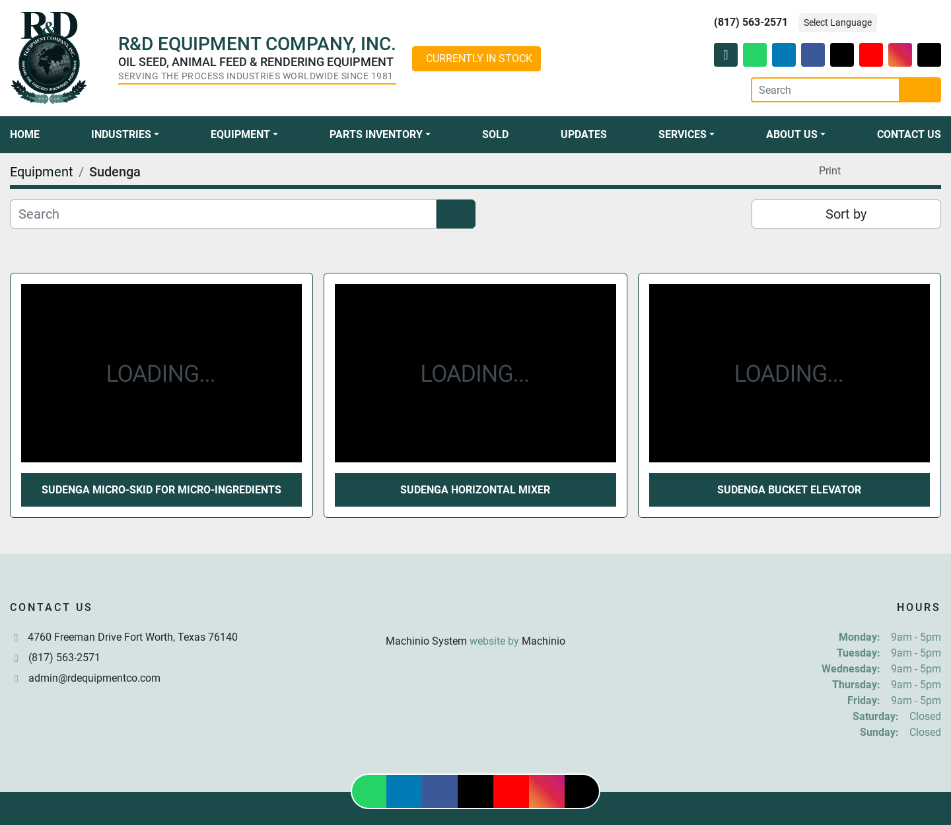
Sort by (846, 214)
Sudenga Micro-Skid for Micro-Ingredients (161, 490)
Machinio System (426, 641)
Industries (121, 134)
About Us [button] (792, 134)
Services (682, 134)
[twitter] (842, 55)
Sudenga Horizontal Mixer (475, 490)
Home (25, 134)
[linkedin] (784, 55)
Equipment (240, 134)
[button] (125, 134)
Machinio (543, 641)
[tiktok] (929, 55)
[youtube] (871, 55)
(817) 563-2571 (751, 22)
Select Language (838, 22)
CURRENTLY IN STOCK (479, 58)
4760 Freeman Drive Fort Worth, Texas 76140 (133, 637)
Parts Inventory (376, 134)
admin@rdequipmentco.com (94, 678)
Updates (584, 134)
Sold (495, 134)
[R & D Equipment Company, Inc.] (475, 609)
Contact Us (909, 134)
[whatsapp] (755, 55)
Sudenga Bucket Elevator (789, 490)
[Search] (825, 89)
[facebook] (813, 55)
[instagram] (900, 55)
